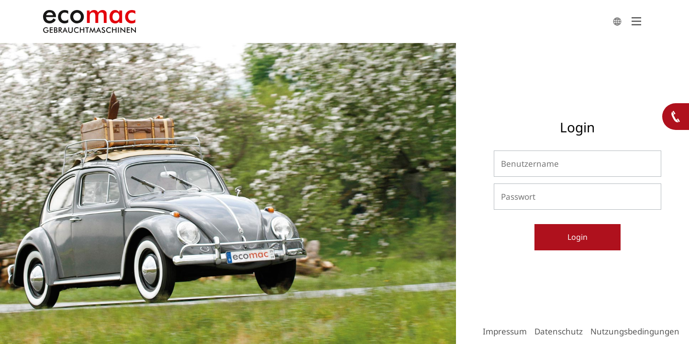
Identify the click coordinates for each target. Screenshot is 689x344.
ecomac (325, 21)
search (617, 21)
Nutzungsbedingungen (634, 331)
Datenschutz (558, 331)
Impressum (505, 331)
